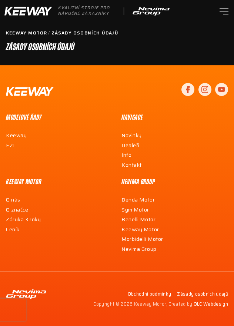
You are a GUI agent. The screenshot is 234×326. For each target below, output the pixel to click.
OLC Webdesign (211, 304)
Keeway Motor (26, 33)
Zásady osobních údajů (84, 33)
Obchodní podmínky (149, 293)
